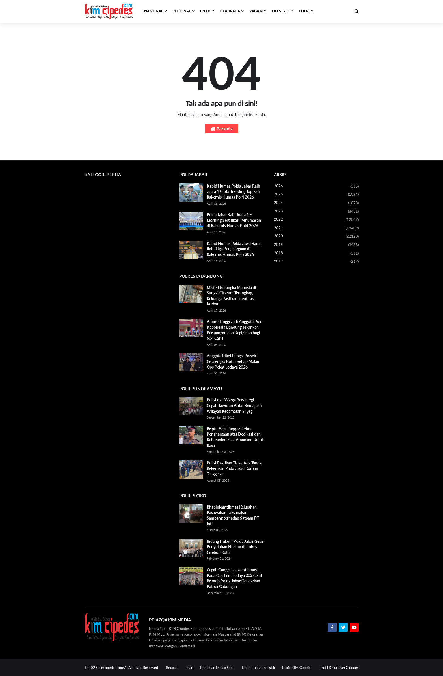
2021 (316, 228)
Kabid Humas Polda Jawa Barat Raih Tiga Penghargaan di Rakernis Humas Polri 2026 (234, 249)
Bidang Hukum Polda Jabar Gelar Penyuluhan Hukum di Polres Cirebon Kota (235, 547)
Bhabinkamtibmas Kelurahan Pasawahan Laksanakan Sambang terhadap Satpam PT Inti (233, 515)
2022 (316, 220)
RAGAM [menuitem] (256, 11)
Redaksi (172, 667)
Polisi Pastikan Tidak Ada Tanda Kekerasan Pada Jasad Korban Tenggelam (234, 468)
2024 (316, 203)
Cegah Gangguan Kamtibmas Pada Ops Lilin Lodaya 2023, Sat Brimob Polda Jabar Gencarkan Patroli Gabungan (234, 578)
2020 (316, 236)
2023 (316, 211)
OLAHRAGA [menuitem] (230, 11)
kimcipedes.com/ (112, 667)
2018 (316, 253)
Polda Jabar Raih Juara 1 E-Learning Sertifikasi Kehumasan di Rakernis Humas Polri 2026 (234, 220)
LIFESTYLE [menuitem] (280, 11)
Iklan (189, 667)
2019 (316, 245)
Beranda (222, 128)
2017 (316, 261)
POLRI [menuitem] (304, 11)
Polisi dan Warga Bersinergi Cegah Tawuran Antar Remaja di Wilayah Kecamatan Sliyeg (234, 405)
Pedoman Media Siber (217, 667)
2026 (316, 186)
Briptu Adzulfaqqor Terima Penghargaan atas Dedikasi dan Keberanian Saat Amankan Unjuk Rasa (235, 437)
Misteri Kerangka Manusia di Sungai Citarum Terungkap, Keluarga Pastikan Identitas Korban (231, 296)
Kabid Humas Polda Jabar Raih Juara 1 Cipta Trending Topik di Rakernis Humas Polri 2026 (233, 191)
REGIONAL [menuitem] (181, 11)
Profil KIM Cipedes (297, 667)
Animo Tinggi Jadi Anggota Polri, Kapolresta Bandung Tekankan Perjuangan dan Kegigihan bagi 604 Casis (235, 330)
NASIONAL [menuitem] (153, 11)
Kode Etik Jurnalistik (258, 667)
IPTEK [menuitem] (205, 11)
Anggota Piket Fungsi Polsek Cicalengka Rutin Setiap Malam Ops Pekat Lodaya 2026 (233, 361)
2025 (316, 194)
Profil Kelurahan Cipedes (339, 667)
